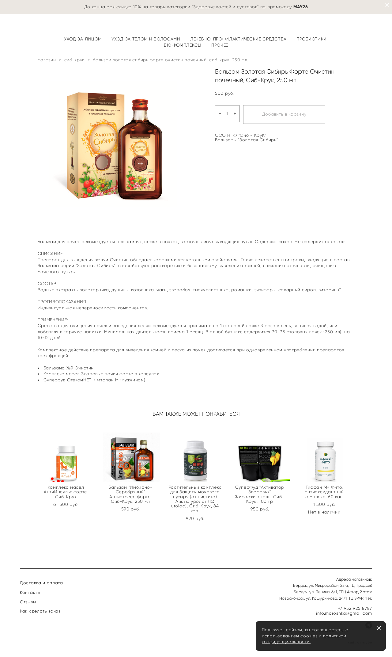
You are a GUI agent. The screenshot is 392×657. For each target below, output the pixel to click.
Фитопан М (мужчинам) (119, 380)
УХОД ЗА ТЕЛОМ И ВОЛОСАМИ (145, 39)
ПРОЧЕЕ (219, 45)
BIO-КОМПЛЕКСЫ (183, 45)
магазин (47, 60)
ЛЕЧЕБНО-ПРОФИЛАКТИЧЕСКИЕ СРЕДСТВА (238, 39)
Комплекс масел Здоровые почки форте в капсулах (101, 373)
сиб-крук (74, 60)
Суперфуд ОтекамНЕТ (67, 380)
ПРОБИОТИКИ (311, 39)
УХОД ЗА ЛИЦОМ (83, 39)
